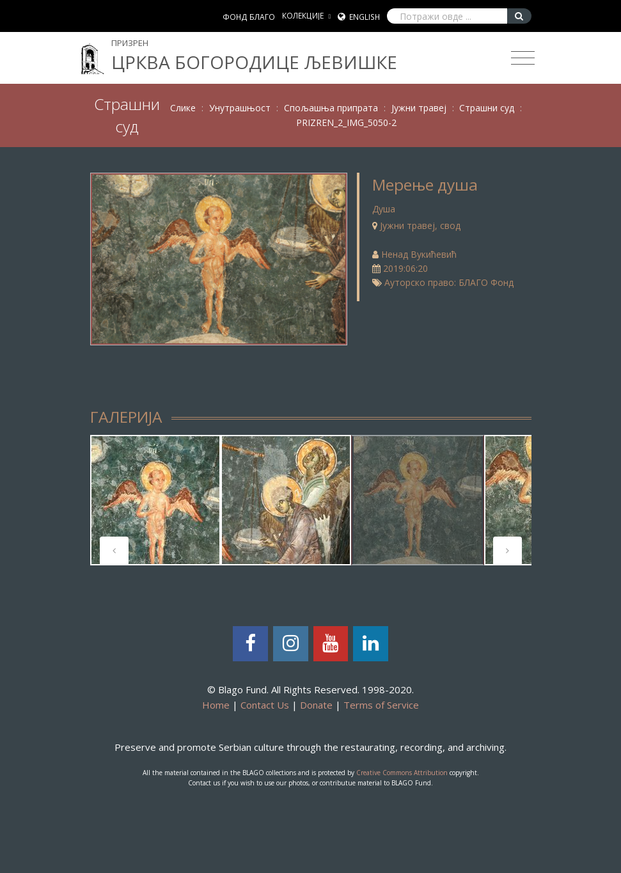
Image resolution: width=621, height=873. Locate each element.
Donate (316, 704)
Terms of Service (381, 704)
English (364, 17)
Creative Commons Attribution (402, 772)
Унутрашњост (240, 108)
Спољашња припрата (331, 108)
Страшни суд (486, 108)
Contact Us (264, 704)
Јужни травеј (418, 108)
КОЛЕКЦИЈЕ (303, 15)
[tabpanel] (155, 500)
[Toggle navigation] (523, 58)
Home (216, 704)
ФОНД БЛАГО (249, 17)
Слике (183, 108)
